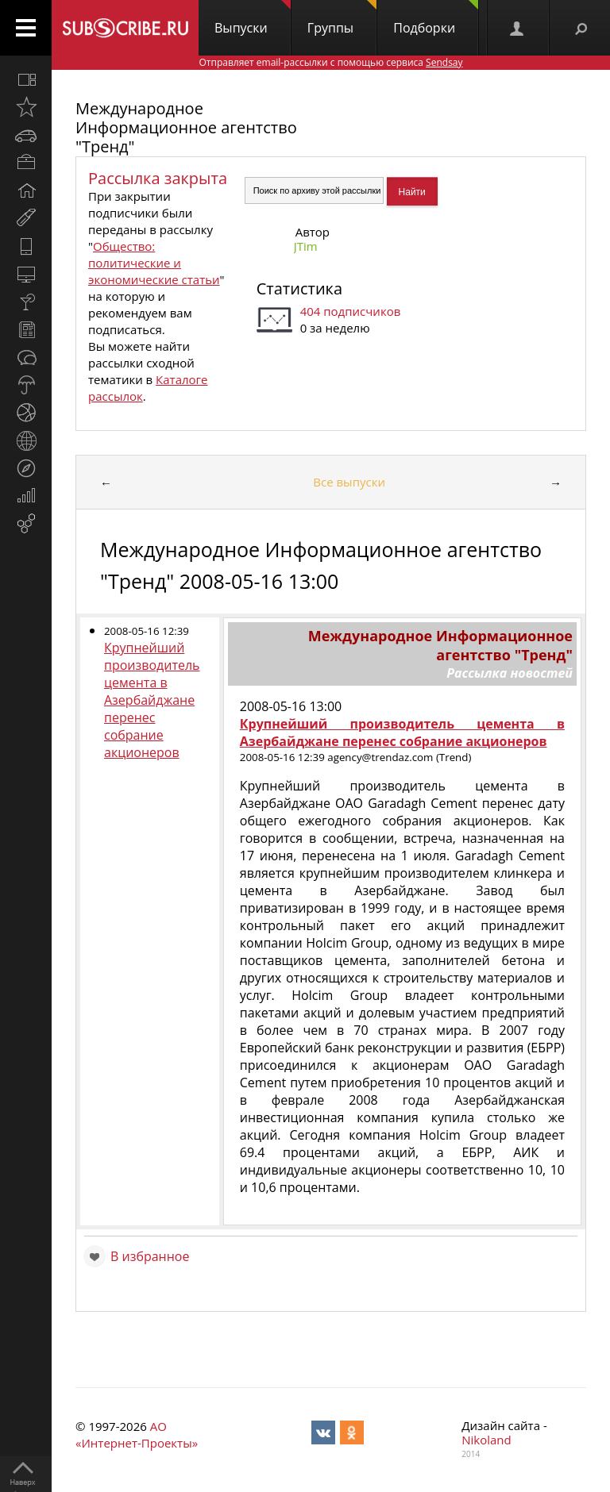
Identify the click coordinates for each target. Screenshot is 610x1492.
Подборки (435, 18)
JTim (306, 246)
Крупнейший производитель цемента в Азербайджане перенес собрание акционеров (152, 700)
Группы (341, 18)
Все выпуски (349, 482)
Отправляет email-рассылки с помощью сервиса (330, 62)
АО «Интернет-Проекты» (136, 1434)
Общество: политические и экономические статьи (154, 262)
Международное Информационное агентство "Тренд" (186, 127)
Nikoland (486, 1440)
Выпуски (252, 18)
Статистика (299, 288)
